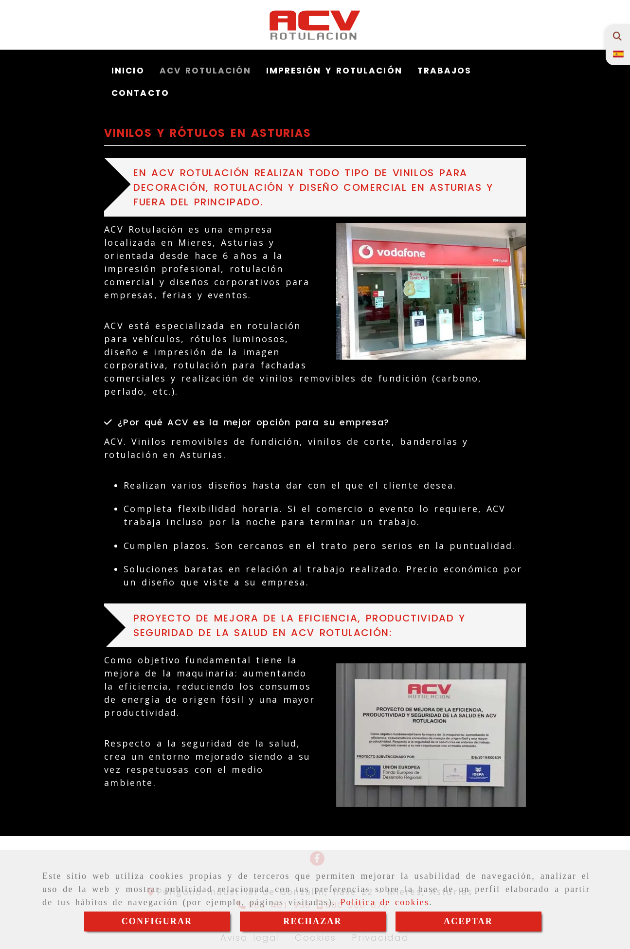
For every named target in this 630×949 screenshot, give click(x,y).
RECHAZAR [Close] (312, 921)
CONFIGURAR (157, 921)
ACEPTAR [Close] (468, 921)
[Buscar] (617, 36)
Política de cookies (384, 902)
